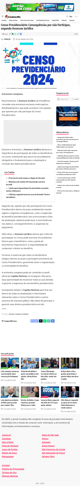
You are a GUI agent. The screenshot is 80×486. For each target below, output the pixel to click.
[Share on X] (12, 33)
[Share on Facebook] (10, 33)
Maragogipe (8, 456)
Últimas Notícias (10, 476)
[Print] (20, 33)
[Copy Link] (18, 33)
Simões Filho (48, 456)
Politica (24, 367)
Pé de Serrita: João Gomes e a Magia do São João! (27, 177)
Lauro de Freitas (10, 449)
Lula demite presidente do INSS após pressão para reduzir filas (9, 402)
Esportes (4, 367)
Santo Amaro (48, 445)
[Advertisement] (28, 132)
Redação (7, 38)
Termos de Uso (9, 472)
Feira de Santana (10, 445)
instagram (18, 313)
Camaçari (6, 435)
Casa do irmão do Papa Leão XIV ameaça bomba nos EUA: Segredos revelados (66, 180)
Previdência (25, 313)
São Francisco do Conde (53, 449)
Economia (45, 396)
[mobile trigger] (3, 16)
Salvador (46, 442)
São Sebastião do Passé (53, 452)
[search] (67, 15)
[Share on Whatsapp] (15, 33)
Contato (6, 465)
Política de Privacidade (13, 468)
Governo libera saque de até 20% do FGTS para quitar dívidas (50, 402)
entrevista (12, 313)
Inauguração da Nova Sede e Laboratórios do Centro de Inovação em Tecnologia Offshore (67, 139)
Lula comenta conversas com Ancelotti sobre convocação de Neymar (10, 373)
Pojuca (45, 438)
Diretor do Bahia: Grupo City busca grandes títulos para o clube (30, 402)
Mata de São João (50, 435)
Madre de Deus (9, 452)
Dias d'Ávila (7, 442)
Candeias (6, 438)
